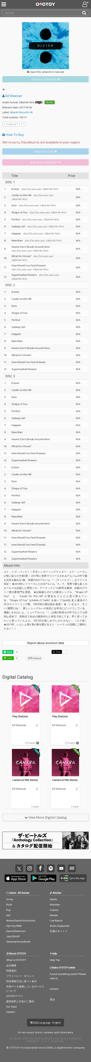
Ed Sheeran (12, 96)
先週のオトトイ (59, 931)
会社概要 (11, 965)
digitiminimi (64, 1047)
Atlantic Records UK (21, 112)
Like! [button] (9, 658)
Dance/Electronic (16, 931)
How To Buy (13, 135)
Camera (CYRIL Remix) (25, 780)
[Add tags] (22, 124)
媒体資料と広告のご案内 (20, 1001)
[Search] (85, 13)
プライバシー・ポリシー (20, 976)
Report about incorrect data (45, 643)
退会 (52, 999)
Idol (8, 915)
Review (54, 915)
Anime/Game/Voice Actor (20, 920)
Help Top (55, 960)
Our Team (11, 1006)
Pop (8, 910)
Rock (9, 904)
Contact (54, 988)
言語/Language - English (45, 1022)
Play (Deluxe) (20, 716)
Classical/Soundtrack (18, 941)
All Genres (23, 892)
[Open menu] (85, 4)
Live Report (56, 920)
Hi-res (49, 102)
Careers (10, 1011)
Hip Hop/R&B (13, 925)
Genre (12, 892)
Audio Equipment (59, 925)
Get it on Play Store (43, 878)
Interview (55, 904)
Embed (34, 658)
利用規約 (11, 970)
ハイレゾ (10, 124)
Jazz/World (13, 936)
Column (54, 910)
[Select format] (45, 142)
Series (53, 899)
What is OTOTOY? (16, 960)
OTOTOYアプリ (14, 996)
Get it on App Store (16, 878)
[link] (45, 79)
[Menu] (4, 4)
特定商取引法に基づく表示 (21, 981)
